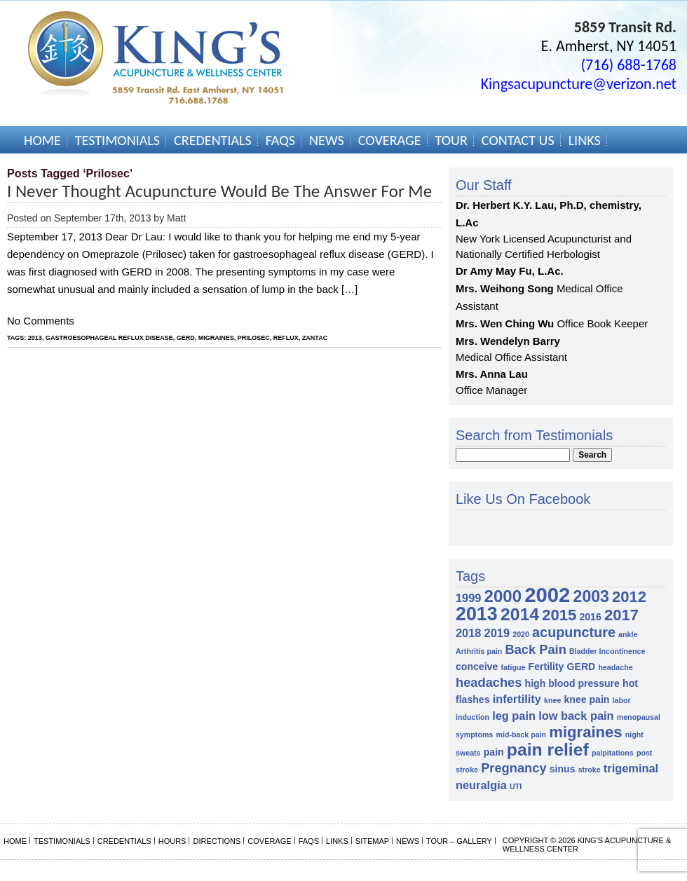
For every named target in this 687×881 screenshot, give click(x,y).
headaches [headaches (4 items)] (489, 682)
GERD (186, 337)
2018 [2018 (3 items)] (468, 633)
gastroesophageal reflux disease (109, 337)
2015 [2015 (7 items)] (559, 615)
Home (42, 140)
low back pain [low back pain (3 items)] (575, 715)
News (326, 140)
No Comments (40, 321)
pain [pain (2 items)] (494, 752)
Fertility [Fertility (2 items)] (546, 666)
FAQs (280, 140)
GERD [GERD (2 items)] (581, 666)
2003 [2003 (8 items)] (591, 596)
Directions (216, 841)
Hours (172, 841)
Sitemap (372, 841)
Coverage (389, 140)
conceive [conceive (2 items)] (477, 666)
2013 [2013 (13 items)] (477, 613)
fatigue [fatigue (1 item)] (513, 667)
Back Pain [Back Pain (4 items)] (535, 649)
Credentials (213, 140)
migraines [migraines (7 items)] (585, 732)
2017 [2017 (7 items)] (621, 615)
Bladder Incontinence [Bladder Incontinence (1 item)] (607, 651)
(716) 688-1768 (628, 64)
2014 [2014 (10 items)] (520, 614)
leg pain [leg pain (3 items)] (514, 715)
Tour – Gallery (459, 841)
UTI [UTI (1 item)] (516, 786)
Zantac (314, 337)
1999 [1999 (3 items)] (468, 598)
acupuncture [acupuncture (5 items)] (573, 632)
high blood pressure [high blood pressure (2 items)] (572, 683)
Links (585, 140)
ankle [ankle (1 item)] (627, 634)
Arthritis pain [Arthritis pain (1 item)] (479, 651)
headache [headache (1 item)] (615, 667)
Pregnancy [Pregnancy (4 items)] (513, 767)
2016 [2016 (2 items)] (590, 616)
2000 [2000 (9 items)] (503, 596)
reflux (286, 337)
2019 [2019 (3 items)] (497, 633)
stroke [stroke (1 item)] (589, 769)
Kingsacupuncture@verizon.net (578, 83)
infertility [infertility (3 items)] (517, 698)
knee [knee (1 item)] (552, 700)
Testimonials (117, 140)
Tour (451, 140)
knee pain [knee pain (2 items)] (587, 699)
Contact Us (518, 140)
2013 (35, 337)
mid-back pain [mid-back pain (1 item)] (521, 734)
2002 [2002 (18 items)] (547, 594)
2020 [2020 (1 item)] (520, 634)
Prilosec (254, 337)
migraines (216, 337)
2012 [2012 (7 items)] (629, 597)
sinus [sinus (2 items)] (563, 768)
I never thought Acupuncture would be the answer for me (219, 191)
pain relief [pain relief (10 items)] (548, 749)
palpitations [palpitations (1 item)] (613, 753)
